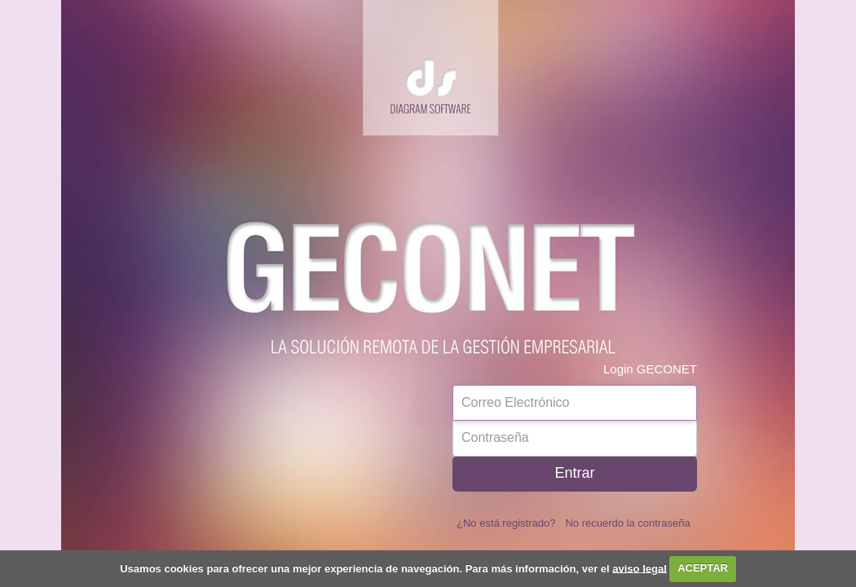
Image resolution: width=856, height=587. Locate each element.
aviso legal (639, 568)
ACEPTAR (702, 568)
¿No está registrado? (506, 523)
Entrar (574, 473)
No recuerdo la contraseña (627, 523)
